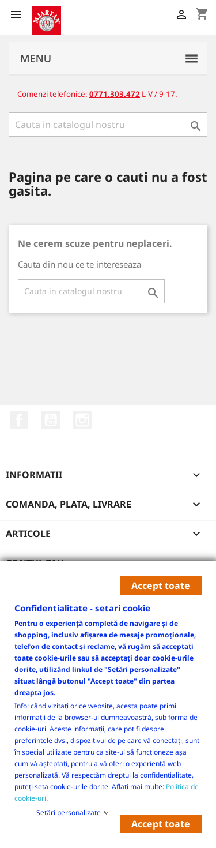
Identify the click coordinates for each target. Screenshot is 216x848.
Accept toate (160, 585)
